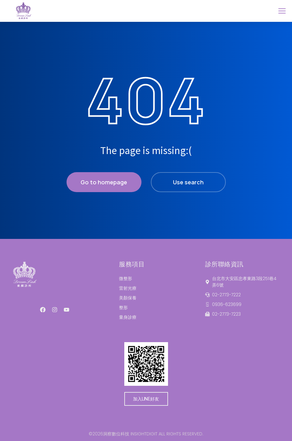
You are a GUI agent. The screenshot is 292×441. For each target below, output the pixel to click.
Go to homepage (104, 182)
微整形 (125, 278)
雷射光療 (127, 288)
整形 (123, 307)
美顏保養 (127, 298)
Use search (188, 182)
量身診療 (127, 317)
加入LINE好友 (146, 398)
